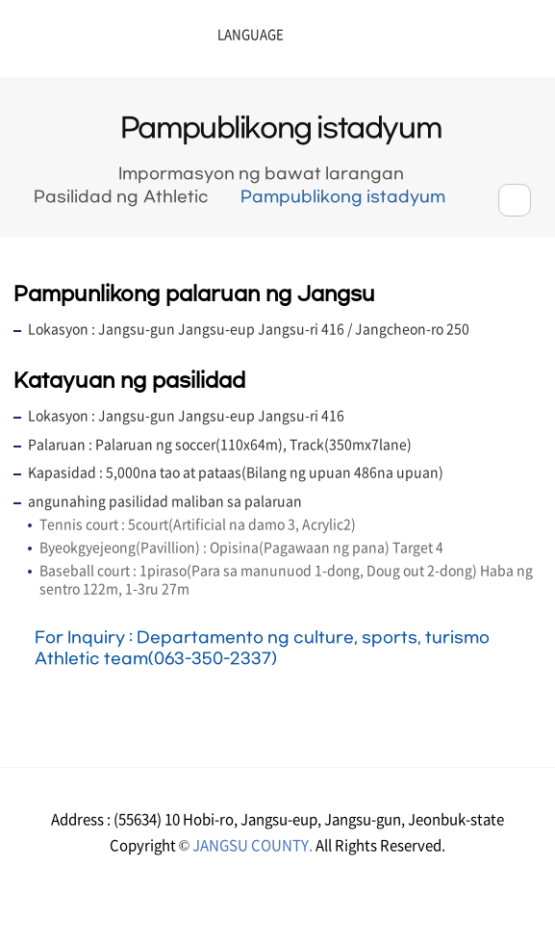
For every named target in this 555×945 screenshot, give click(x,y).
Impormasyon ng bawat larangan (261, 174)
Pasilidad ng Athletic (121, 197)
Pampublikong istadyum (342, 197)
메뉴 (469, 41)
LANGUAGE (202, 34)
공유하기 (514, 200)
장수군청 (77, 43)
